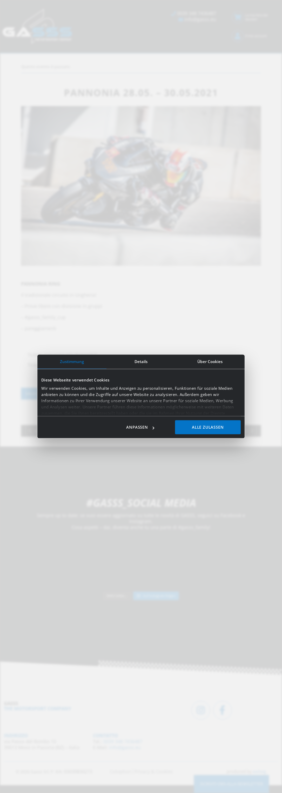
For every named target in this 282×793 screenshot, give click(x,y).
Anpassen (140, 427)
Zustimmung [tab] (72, 361)
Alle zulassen (208, 427)
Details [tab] (141, 361)
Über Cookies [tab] (210, 361)
